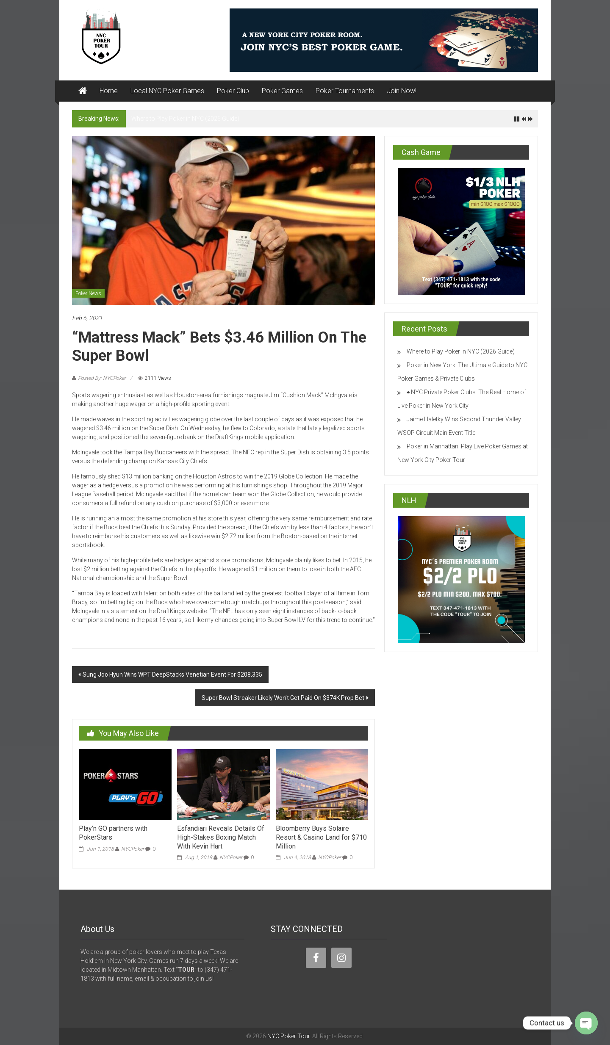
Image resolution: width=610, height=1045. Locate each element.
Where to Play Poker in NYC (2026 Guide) (185, 118)
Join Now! (401, 91)
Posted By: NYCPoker (102, 378)
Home (109, 91)
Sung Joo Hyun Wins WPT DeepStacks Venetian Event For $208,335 (172, 674)
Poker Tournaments (345, 91)
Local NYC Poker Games (167, 91)
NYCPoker (132, 849)
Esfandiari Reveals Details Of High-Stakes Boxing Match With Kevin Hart (220, 837)
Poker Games (282, 91)
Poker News (88, 293)
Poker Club (233, 91)
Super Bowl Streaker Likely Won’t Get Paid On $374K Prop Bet (283, 697)
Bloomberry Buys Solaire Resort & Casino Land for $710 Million (321, 837)
